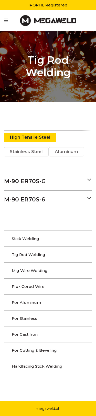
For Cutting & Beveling (34, 350)
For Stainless (24, 318)
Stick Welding (25, 238)
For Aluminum (26, 302)
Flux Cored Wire (28, 286)
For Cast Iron (25, 334)
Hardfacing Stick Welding (37, 366)
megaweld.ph (48, 408)
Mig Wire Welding (30, 270)
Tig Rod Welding (28, 254)
